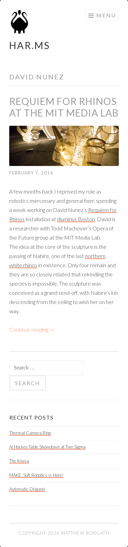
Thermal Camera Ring (30, 433)
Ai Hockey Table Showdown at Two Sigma (47, 447)
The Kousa (19, 461)
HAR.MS (29, 45)
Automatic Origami (27, 489)
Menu (106, 15)
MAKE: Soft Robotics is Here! (36, 475)
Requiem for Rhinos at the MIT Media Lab (64, 107)
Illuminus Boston (76, 219)
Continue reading (32, 329)
